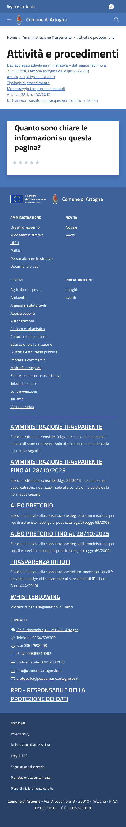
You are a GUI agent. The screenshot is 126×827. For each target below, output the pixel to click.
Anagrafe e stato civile (28, 305)
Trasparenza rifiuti (40, 561)
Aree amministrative (27, 235)
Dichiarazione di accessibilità (30, 744)
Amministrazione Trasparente (47, 37)
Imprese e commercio (28, 360)
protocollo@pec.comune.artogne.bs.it (44, 678)
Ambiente (18, 297)
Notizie (71, 227)
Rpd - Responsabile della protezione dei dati (47, 694)
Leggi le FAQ (19, 755)
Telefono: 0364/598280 (33, 638)
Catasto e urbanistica (27, 329)
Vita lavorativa (22, 407)
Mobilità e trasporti (25, 368)
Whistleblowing (35, 596)
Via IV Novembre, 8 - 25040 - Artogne (63, 629)
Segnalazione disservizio (27, 766)
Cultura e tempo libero (28, 336)
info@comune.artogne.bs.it (36, 670)
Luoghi (71, 290)
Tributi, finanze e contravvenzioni (23, 387)
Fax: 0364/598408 (28, 645)
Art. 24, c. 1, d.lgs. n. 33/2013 (31, 77)
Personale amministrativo (31, 258)
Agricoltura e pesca (25, 290)
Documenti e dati (24, 266)
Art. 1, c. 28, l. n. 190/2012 (28, 94)
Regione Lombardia (21, 6)
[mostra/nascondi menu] (8, 19)
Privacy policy (20, 733)
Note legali (18, 722)
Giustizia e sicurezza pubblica (34, 352)
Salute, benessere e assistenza (35, 376)
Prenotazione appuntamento (31, 777)
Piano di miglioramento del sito (32, 788)
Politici (16, 250)
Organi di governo (25, 227)
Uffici (14, 243)
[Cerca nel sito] (116, 19)
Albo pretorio (31, 505)
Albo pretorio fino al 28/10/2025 (59, 533)
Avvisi (70, 235)
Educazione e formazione (31, 344)
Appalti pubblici (22, 313)
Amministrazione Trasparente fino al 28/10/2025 (56, 466)
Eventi (71, 297)
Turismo (16, 399)
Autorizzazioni (22, 321)
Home (12, 37)
